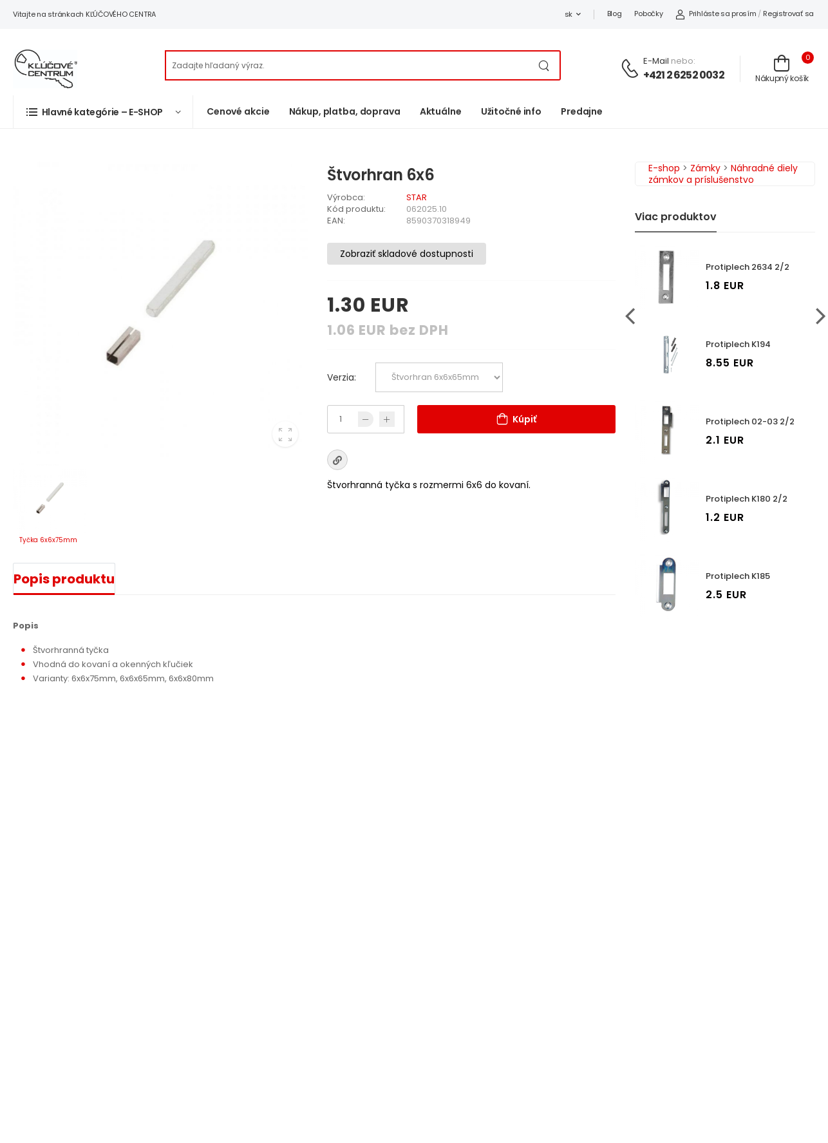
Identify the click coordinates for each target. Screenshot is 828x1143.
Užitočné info (511, 111)
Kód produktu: (356, 209)
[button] (103, 111)
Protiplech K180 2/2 (746, 499)
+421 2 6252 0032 (683, 75)
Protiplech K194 (738, 344)
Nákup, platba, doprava (344, 111)
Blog (614, 13)
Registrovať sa (788, 13)
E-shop (664, 168)
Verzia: (341, 377)
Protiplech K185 (738, 576)
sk (568, 14)
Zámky (705, 168)
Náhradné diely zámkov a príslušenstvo (723, 174)
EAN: (336, 220)
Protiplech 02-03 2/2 (750, 421)
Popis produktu (64, 579)
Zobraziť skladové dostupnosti (406, 253)
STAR (416, 197)
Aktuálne (441, 111)
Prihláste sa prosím (715, 13)
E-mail (656, 61)
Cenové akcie (238, 111)
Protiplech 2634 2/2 (747, 267)
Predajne (582, 111)
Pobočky (648, 13)
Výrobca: (346, 197)
